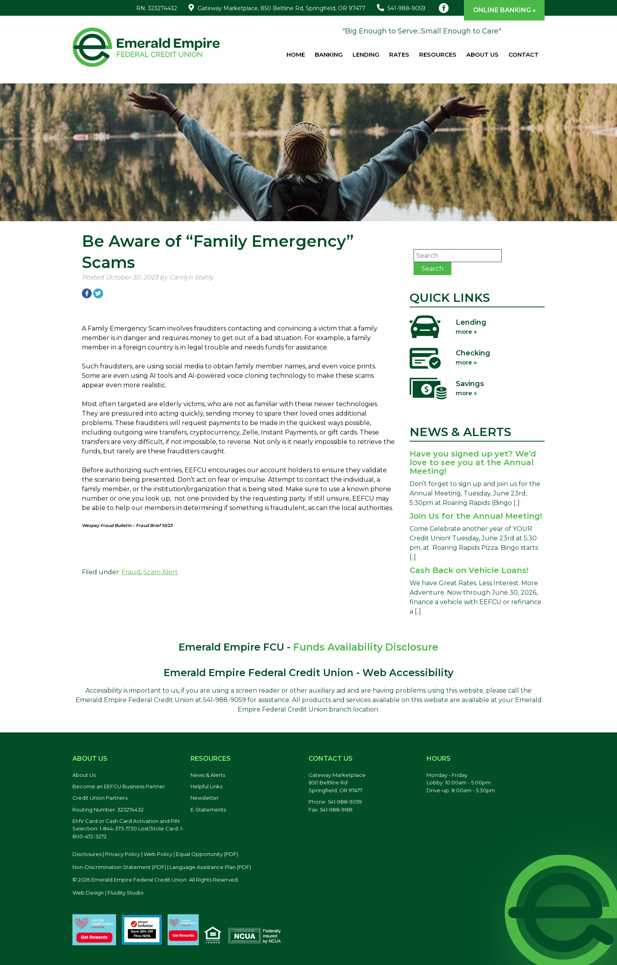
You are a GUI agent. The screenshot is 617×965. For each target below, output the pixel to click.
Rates (399, 54)
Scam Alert (160, 572)
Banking (329, 54)
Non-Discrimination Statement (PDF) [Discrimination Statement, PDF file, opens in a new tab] (119, 867)
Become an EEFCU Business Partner (118, 786)
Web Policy (158, 854)
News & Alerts (207, 775)
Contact (523, 54)
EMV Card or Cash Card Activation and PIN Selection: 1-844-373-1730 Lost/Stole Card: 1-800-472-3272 (128, 828)
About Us (482, 54)
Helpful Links (206, 786)
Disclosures (87, 854)
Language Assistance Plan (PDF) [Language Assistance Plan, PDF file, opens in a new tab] (210, 867)
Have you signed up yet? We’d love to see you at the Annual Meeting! (473, 462)
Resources (437, 54)
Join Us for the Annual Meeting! (476, 516)
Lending (366, 54)
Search (432, 268)
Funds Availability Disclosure (365, 647)
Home (295, 54)
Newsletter (204, 798)
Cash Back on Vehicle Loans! (469, 570)
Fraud (131, 572)
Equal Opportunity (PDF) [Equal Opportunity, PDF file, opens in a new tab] (207, 854)
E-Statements (208, 809)
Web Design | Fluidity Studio (108, 892)
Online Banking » (504, 10)
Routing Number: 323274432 (108, 809)
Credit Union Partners (99, 798)
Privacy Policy (122, 854)
